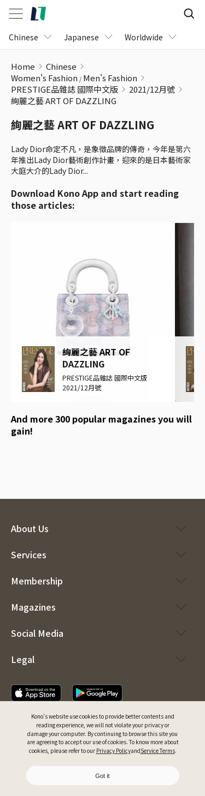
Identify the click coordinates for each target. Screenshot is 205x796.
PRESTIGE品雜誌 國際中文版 (64, 89)
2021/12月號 (152, 89)
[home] (38, 13)
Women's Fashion (44, 77)
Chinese (61, 66)
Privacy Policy (113, 750)
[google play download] (51, 461)
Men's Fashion (110, 77)
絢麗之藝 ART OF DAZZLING (63, 100)
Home (23, 66)
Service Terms (157, 750)
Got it (102, 776)
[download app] (36, 693)
